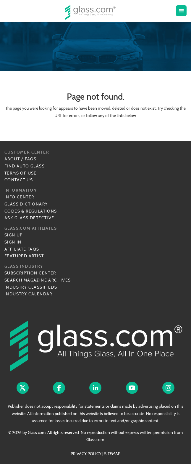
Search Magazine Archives (37, 280)
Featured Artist (24, 256)
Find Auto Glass (24, 166)
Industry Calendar (28, 294)
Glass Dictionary (26, 204)
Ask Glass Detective (29, 218)
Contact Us (18, 179)
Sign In (13, 242)
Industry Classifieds (30, 287)
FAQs (31, 159)
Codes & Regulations (30, 211)
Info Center (19, 197)
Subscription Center (30, 273)
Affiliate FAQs (21, 249)
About (12, 159)
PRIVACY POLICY (86, 453)
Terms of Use (20, 173)
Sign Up (13, 235)
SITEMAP (112, 453)
